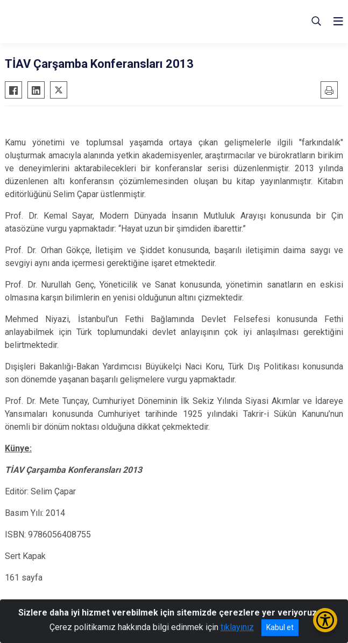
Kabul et (280, 627)
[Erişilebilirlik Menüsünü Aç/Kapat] (325, 620)
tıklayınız (237, 627)
